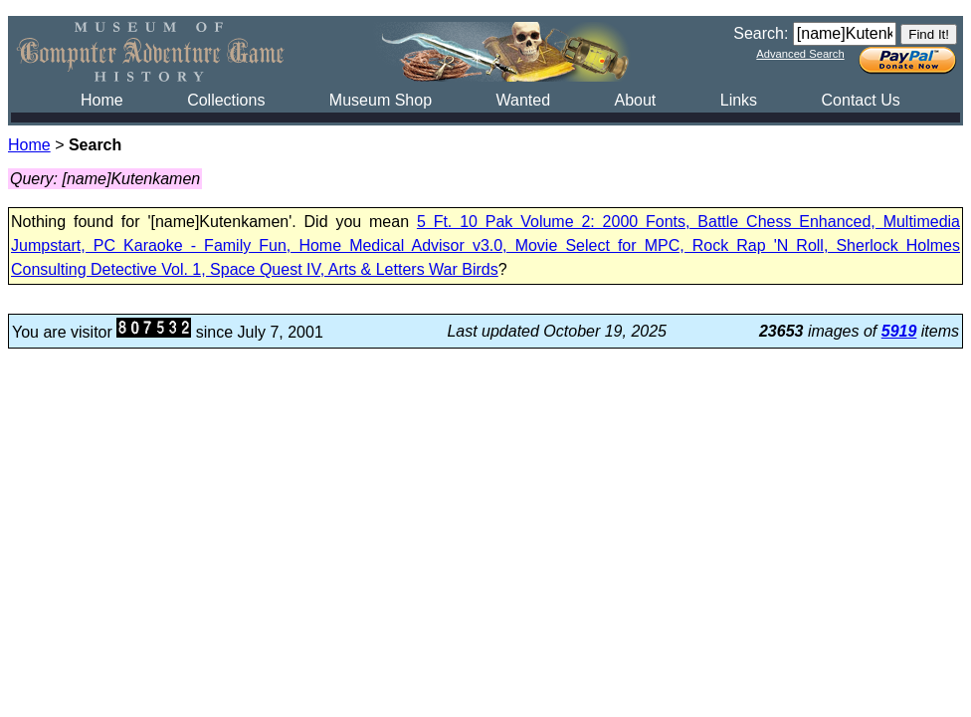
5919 (899, 331)
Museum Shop (380, 100)
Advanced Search (800, 54)
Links (738, 100)
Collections (226, 100)
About (635, 100)
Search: (760, 33)
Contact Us (861, 100)
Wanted (522, 100)
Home (102, 100)
